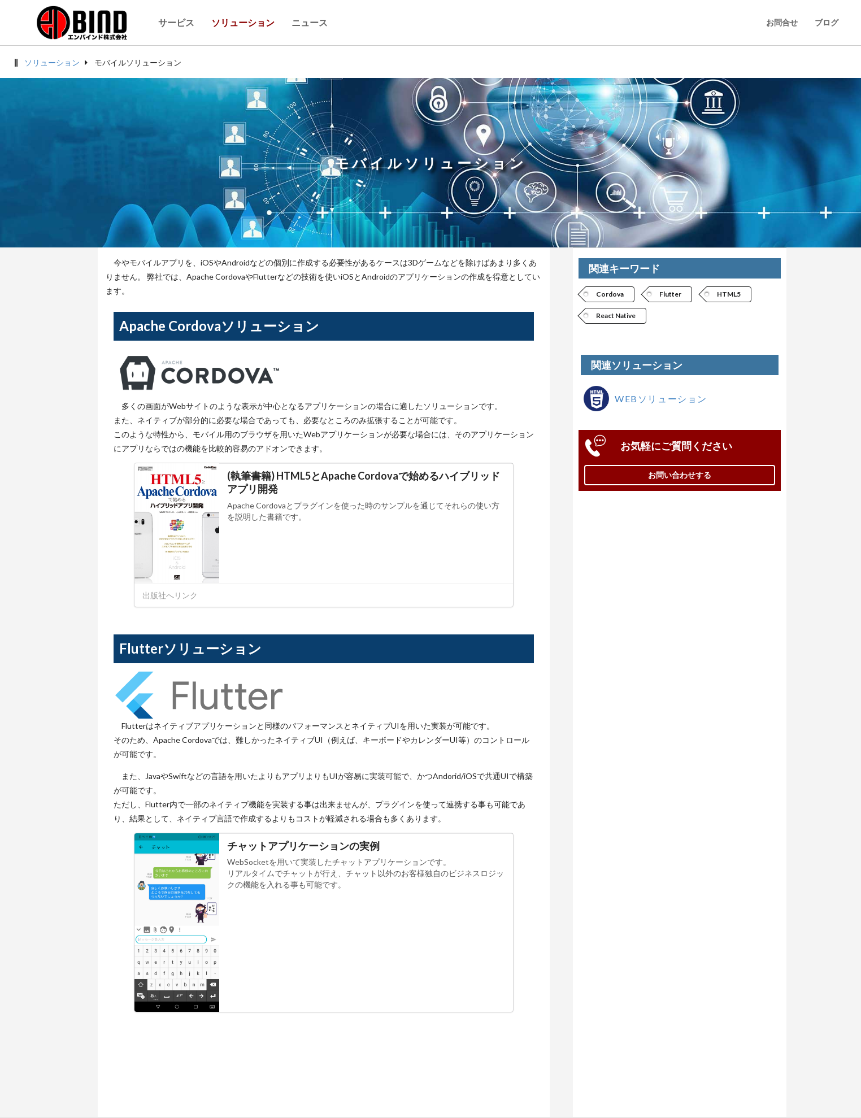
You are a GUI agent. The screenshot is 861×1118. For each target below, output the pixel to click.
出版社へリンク (170, 595)
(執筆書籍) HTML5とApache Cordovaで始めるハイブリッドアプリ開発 (363, 482)
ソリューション (52, 62)
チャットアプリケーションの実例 (303, 845)
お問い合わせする (679, 475)
